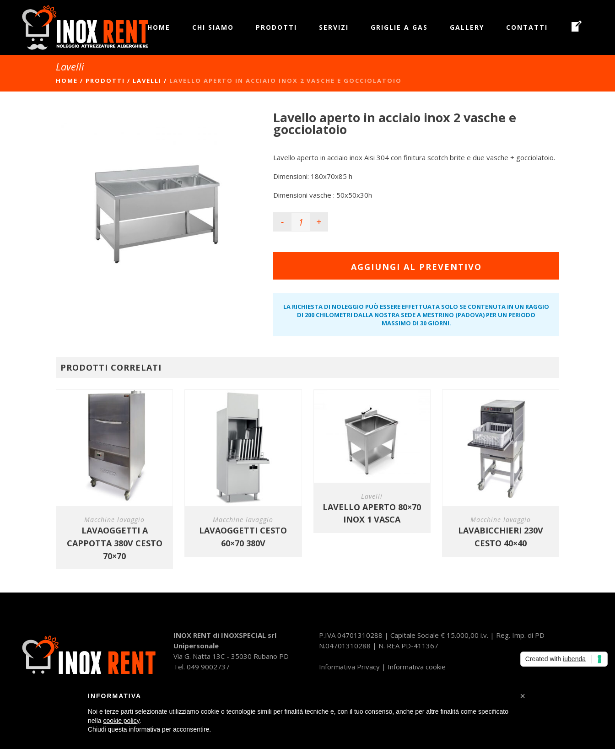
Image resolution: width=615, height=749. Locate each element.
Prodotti (105, 80)
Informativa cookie (417, 666)
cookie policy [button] (121, 720)
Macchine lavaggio (114, 519)
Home (67, 80)
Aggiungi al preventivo (416, 266)
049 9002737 (208, 666)
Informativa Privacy (349, 666)
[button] (522, 696)
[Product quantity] (300, 222)
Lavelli (147, 80)
